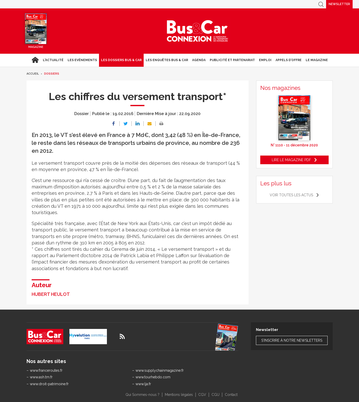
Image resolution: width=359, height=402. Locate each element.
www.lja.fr (143, 384)
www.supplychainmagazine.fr (159, 370)
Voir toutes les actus (291, 195)
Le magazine (317, 60)
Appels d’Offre (289, 60)
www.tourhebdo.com (152, 377)
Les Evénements (82, 60)
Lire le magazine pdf (291, 160)
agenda (199, 60)
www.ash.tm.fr (41, 377)
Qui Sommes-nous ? (142, 395)
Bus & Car (197, 31)
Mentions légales (179, 395)
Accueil (35, 60)
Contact (231, 395)
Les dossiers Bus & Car (121, 60)
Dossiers (51, 73)
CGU (215, 395)
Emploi (265, 60)
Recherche (321, 4)
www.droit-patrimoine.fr (49, 384)
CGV (202, 395)
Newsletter (339, 4)
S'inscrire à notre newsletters (291, 340)
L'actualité (53, 60)
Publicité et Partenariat (232, 60)
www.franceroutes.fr (46, 370)
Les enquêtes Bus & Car (167, 60)
